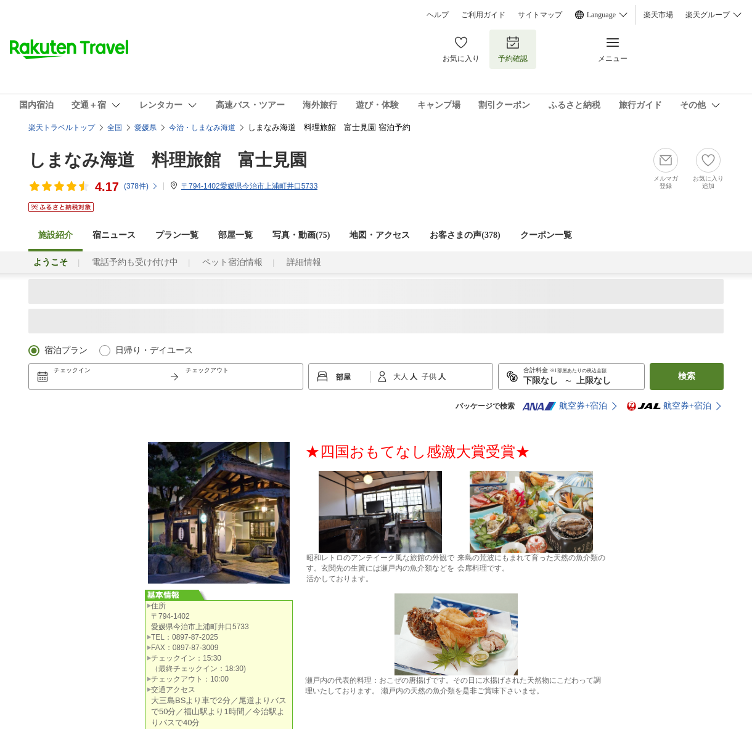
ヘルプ (438, 14)
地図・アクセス (379, 235)
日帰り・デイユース (154, 350)
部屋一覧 (235, 235)
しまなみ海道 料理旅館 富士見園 (167, 159)
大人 (401, 376)
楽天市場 (658, 14)
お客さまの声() (465, 235)
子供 (430, 376)
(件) (141, 186)
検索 (686, 376)
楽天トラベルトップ (61, 127)
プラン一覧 (176, 235)
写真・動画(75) (301, 235)
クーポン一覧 (546, 235)
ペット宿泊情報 (232, 262)
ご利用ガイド (483, 14)
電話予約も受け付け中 (135, 262)
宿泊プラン (66, 350)
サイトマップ (540, 14)
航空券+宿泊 (564, 406)
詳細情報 (304, 262)
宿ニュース (114, 235)
